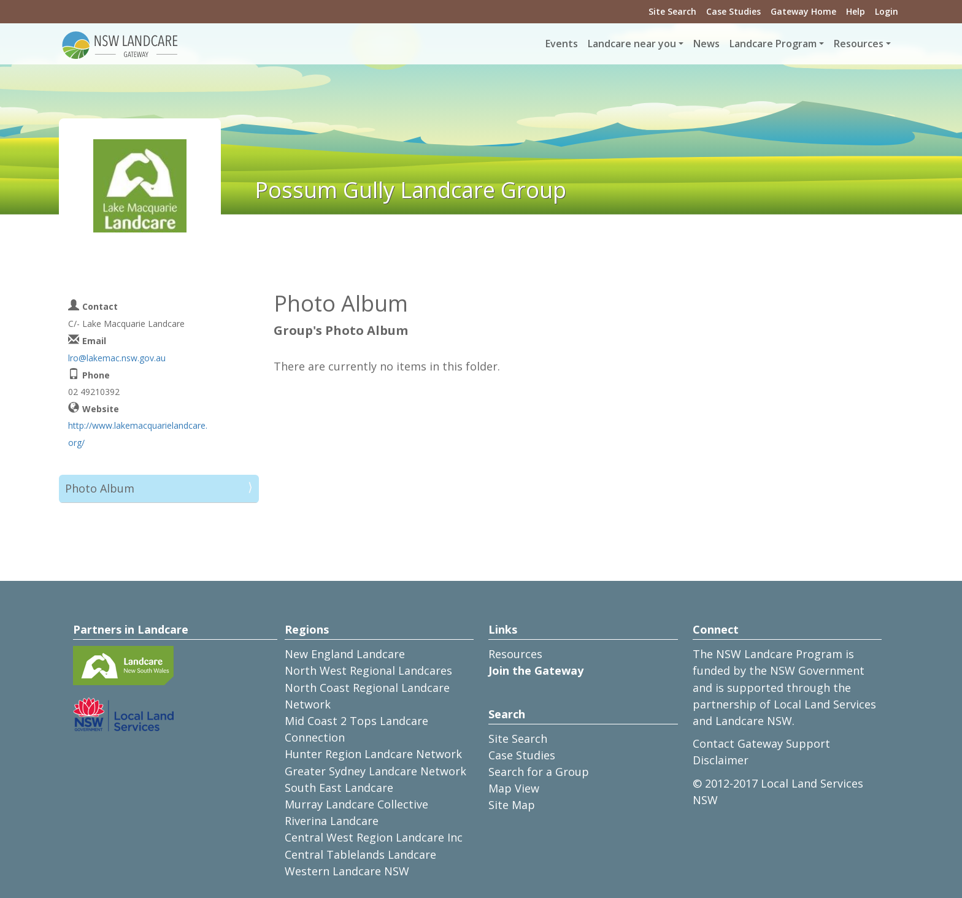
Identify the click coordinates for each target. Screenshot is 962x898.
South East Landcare (339, 787)
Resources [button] (858, 43)
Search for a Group (538, 771)
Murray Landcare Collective (356, 804)
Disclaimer (720, 760)
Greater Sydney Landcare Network (375, 771)
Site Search (672, 11)
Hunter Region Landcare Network (373, 753)
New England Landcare (345, 654)
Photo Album (99, 488)
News (706, 43)
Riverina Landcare (332, 820)
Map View (513, 788)
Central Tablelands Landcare (360, 854)
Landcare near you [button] (632, 43)
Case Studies (733, 11)
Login (886, 11)
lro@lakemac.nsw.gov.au (117, 358)
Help (855, 11)
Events (561, 43)
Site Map (511, 804)
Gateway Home (803, 11)
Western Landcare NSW (347, 871)
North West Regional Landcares (368, 670)
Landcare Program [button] (773, 43)
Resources (515, 654)
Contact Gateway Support (761, 743)
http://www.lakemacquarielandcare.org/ (137, 434)
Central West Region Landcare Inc (374, 837)
